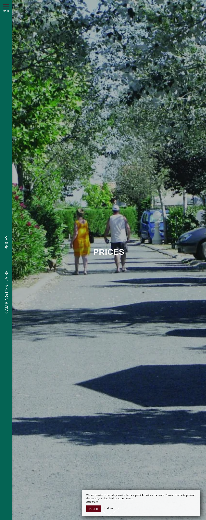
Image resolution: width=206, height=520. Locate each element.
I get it (93, 509)
